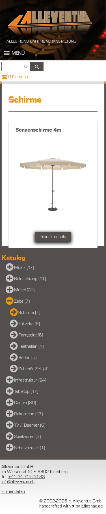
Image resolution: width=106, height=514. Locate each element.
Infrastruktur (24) (30, 380)
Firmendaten (13, 491)
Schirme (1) (29, 312)
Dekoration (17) (28, 413)
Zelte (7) (22, 301)
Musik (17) (24, 267)
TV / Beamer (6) (29, 425)
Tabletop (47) (26, 391)
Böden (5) (27, 357)
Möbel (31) (24, 290)
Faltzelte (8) (29, 323)
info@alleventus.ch (17, 481)
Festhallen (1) (31, 346)
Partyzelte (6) (30, 335)
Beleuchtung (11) (30, 278)
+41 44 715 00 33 (26, 476)
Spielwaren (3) (27, 436)
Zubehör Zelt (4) (33, 368)
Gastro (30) (25, 402)
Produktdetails (53, 236)
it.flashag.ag (92, 506)
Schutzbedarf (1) (29, 447)
